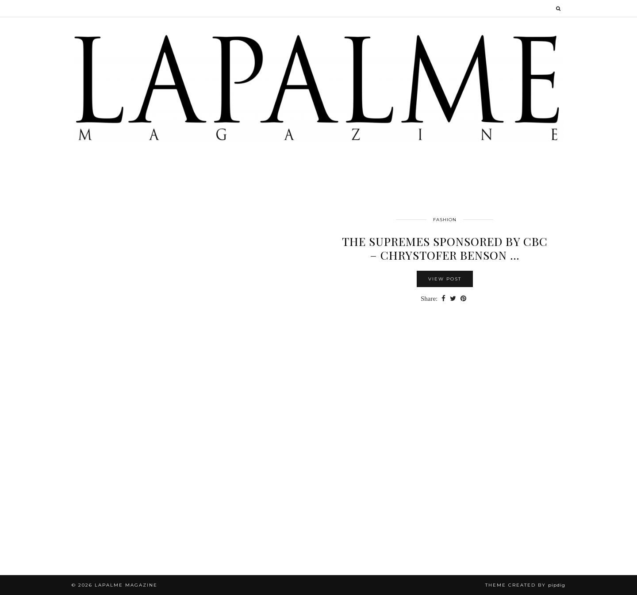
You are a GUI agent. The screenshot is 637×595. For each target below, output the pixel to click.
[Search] (558, 8)
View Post (444, 279)
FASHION (445, 220)
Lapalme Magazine (126, 585)
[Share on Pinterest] (463, 299)
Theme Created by (525, 585)
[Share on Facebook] (443, 299)
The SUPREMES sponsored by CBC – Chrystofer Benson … (445, 248)
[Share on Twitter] (453, 299)
